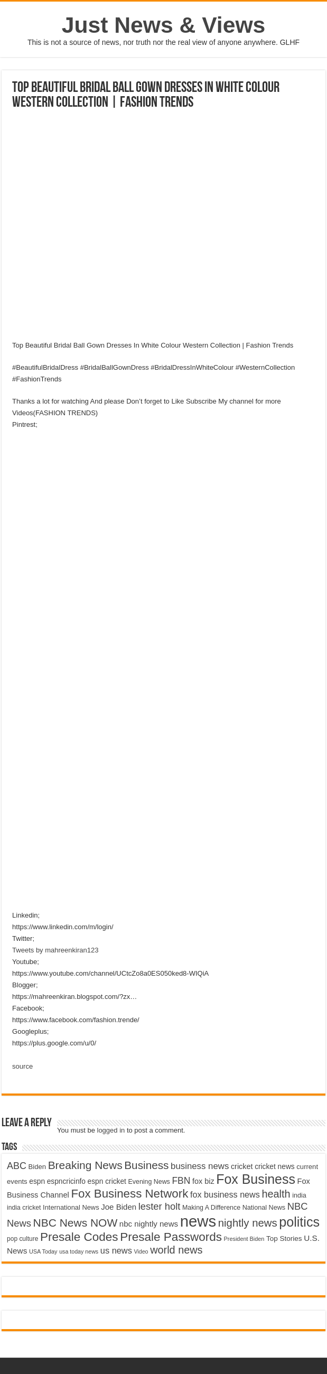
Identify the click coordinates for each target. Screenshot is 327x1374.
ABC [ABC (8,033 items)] (16, 1166)
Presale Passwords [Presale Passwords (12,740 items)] (171, 1237)
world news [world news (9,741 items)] (176, 1250)
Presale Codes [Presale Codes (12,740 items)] (79, 1237)
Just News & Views (164, 25)
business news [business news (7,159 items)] (200, 1166)
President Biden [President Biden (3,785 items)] (244, 1239)
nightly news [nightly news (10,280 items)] (247, 1223)
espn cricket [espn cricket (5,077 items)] (107, 1181)
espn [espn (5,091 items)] (37, 1181)
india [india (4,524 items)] (299, 1195)
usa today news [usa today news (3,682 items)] (78, 1251)
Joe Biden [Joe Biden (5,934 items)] (118, 1206)
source (22, 1066)
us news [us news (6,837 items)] (116, 1250)
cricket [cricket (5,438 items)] (242, 1166)
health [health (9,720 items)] (275, 1194)
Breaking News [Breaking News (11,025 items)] (85, 1165)
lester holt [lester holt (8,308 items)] (159, 1206)
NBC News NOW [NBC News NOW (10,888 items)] (75, 1223)
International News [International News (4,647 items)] (71, 1207)
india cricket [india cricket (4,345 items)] (24, 1207)
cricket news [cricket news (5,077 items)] (275, 1167)
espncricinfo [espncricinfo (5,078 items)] (66, 1181)
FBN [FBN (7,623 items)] (181, 1180)
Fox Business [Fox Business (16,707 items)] (255, 1179)
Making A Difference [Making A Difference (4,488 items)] (211, 1207)
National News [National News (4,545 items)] (263, 1207)
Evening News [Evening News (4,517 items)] (149, 1181)
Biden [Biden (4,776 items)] (37, 1167)
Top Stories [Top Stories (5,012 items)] (284, 1238)
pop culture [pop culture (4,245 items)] (22, 1238)
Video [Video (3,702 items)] (141, 1251)
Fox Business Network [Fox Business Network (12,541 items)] (129, 1193)
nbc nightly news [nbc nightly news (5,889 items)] (148, 1223)
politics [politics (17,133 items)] (299, 1221)
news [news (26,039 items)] (198, 1221)
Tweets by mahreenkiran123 (55, 950)
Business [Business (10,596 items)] (146, 1165)
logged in (111, 1130)
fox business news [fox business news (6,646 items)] (225, 1194)
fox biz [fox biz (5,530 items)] (203, 1181)
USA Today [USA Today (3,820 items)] (43, 1251)
